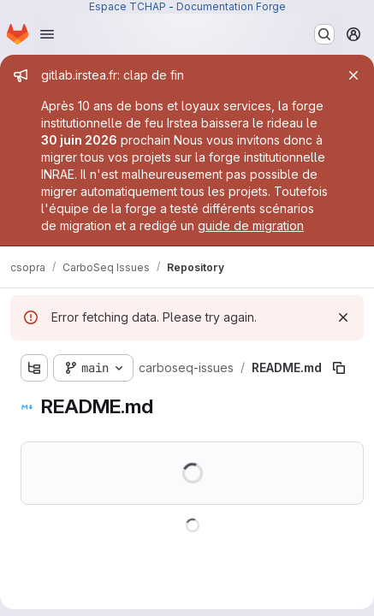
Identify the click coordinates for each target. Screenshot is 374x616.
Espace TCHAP (127, 6)
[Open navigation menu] (47, 34)
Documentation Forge (231, 6)
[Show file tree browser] (34, 368)
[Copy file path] (339, 368)
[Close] (353, 75)
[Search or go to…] (324, 34)
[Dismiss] (343, 317)
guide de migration (251, 225)
